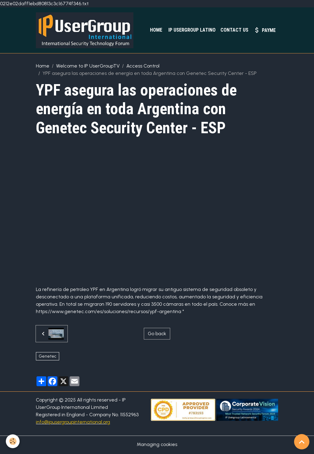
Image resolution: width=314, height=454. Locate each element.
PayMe (264, 30)
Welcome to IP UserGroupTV (88, 67)
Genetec (47, 357)
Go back (157, 334)
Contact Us (234, 30)
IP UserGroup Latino (191, 30)
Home (155, 30)
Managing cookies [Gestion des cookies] (157, 445)
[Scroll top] (301, 441)
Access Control (142, 67)
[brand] (87, 30)
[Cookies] (13, 441)
